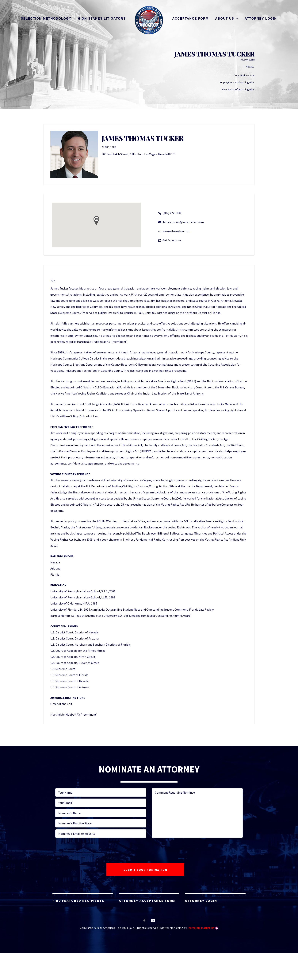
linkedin (153, 921)
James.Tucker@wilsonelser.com (183, 222)
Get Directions (171, 240)
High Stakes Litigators (102, 18)
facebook (144, 921)
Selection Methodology (46, 18)
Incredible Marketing (201, 928)
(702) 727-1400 (171, 213)
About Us (224, 18)
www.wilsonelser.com (176, 231)
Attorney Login (261, 18)
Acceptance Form (190, 18)
